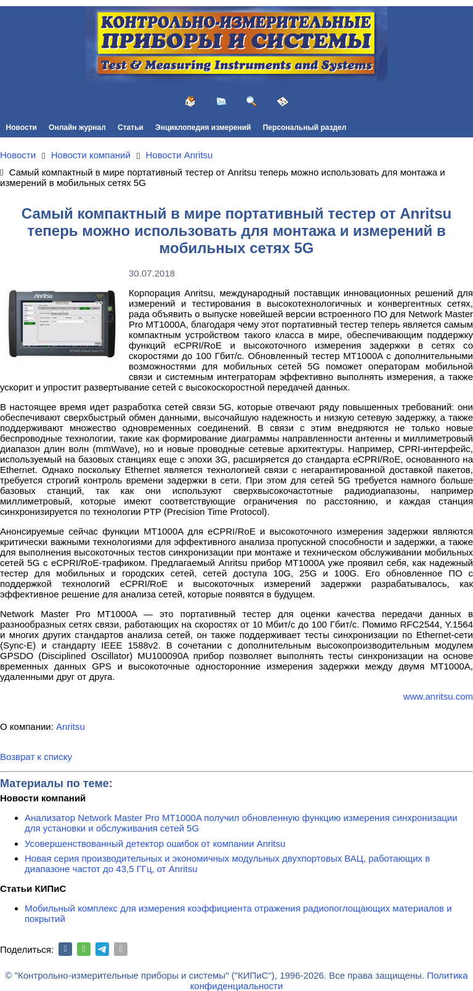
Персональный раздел (305, 127)
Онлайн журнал (77, 127)
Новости (21, 127)
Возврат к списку (36, 756)
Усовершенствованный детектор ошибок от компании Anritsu (155, 843)
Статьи (131, 127)
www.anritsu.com (438, 696)
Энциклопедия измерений (203, 127)
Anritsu (70, 726)
